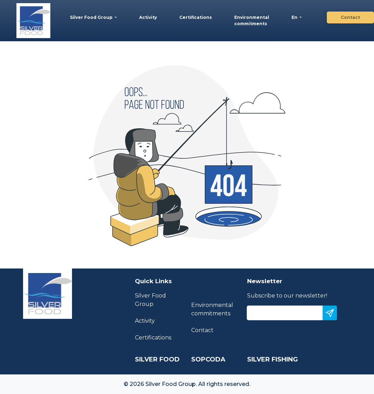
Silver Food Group (92, 17)
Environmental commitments (251, 20)
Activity (148, 17)
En (295, 17)
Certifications (195, 17)
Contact (350, 17)
